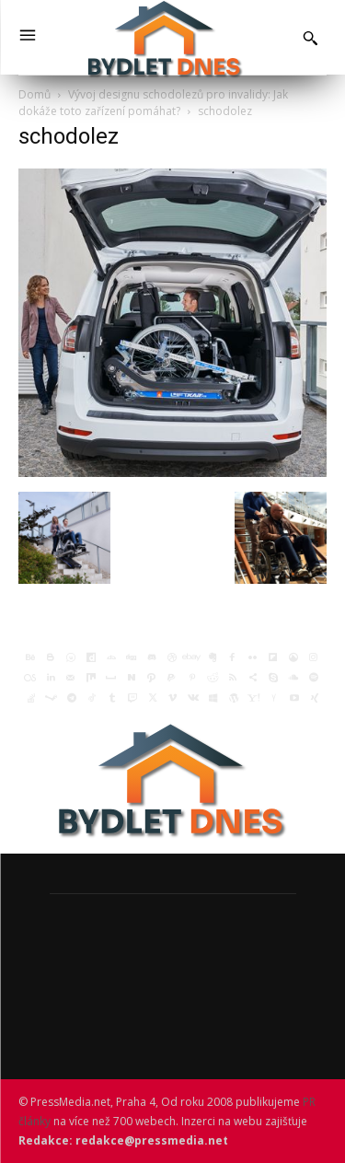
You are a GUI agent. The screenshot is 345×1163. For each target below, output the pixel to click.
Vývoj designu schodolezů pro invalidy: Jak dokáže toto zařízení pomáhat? (153, 103)
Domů (34, 94)
